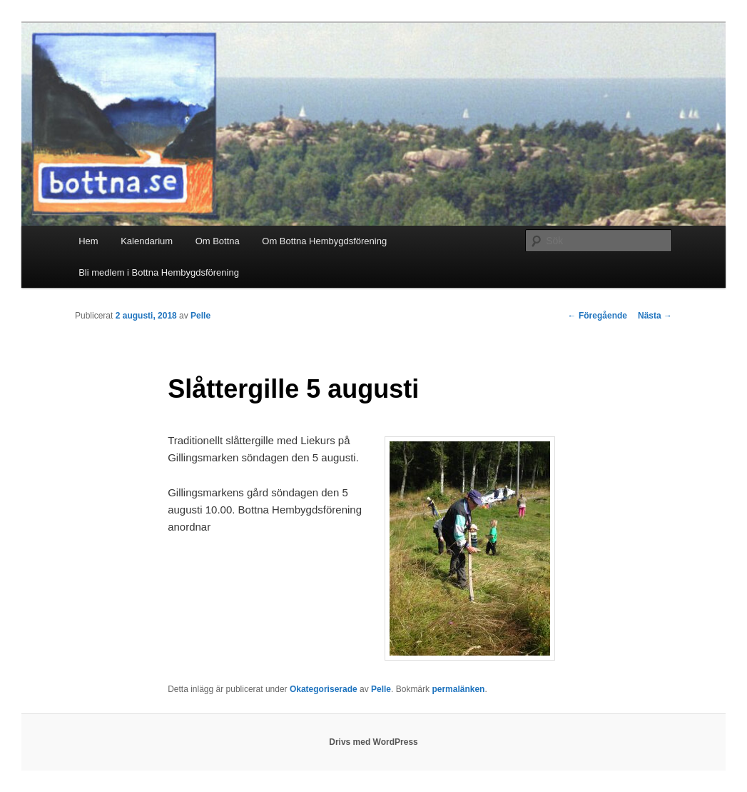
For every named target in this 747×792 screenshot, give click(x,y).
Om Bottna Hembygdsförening (324, 241)
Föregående (597, 316)
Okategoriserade (323, 689)
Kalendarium (147, 241)
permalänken (458, 689)
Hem (88, 241)
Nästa (655, 316)
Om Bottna (217, 241)
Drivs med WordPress (373, 742)
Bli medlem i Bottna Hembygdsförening (158, 272)
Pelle (200, 316)
